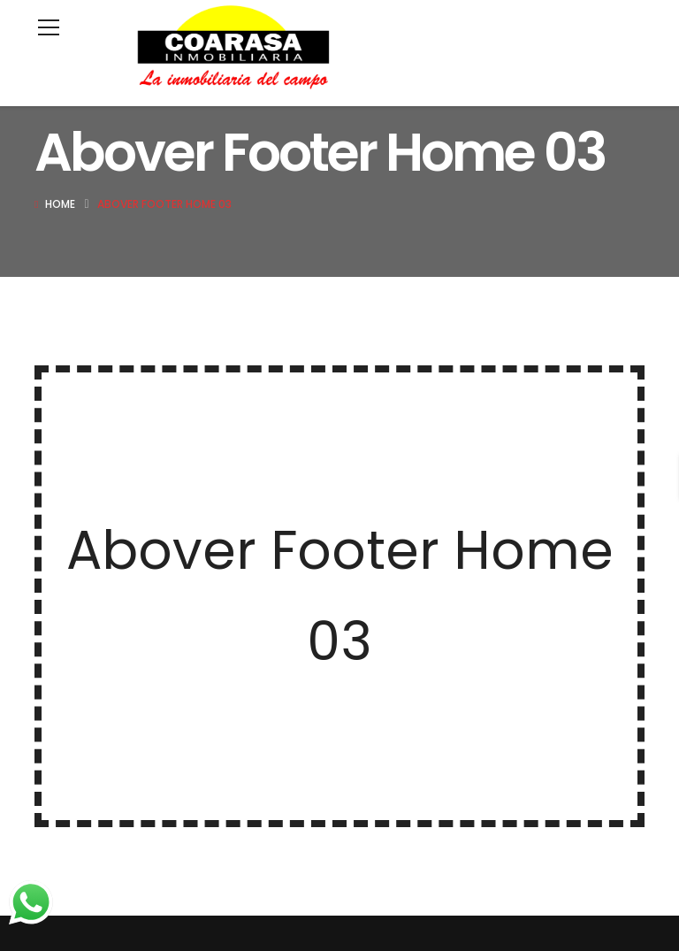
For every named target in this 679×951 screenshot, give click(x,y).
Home (60, 203)
